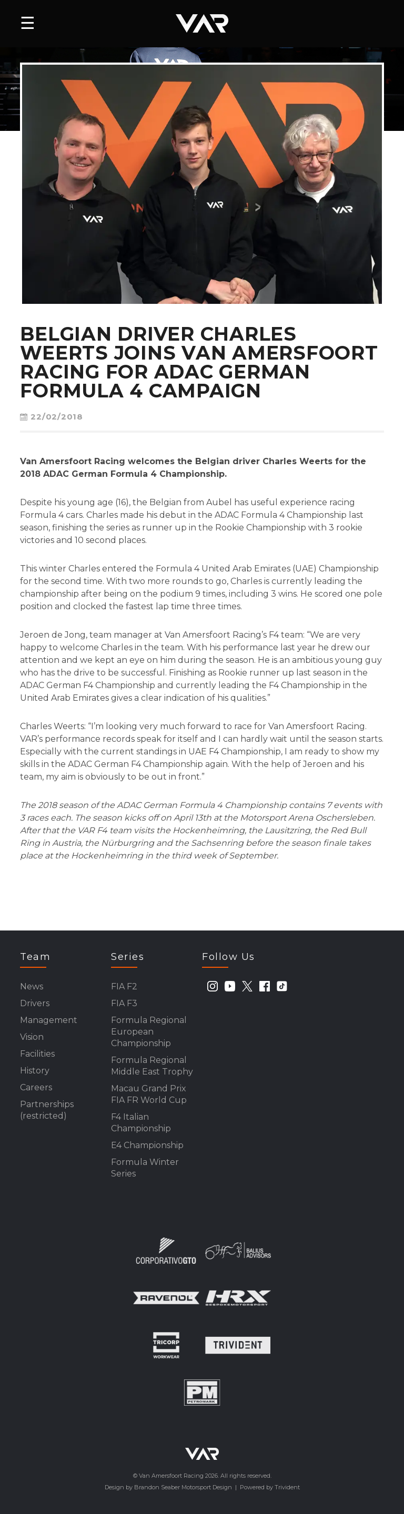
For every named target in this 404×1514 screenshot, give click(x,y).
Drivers (34, 1003)
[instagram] (212, 986)
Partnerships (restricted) (47, 1110)
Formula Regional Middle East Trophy (152, 1066)
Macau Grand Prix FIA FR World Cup (149, 1094)
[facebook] (264, 986)
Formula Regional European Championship (149, 1031)
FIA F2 (124, 986)
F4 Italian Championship (141, 1122)
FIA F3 (124, 1003)
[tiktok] (282, 986)
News (31, 986)
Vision (32, 1037)
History (34, 1071)
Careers (36, 1087)
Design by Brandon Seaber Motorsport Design (168, 1487)
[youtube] (230, 986)
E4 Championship (147, 1145)
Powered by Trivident (270, 1487)
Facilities (37, 1054)
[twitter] (247, 986)
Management (48, 1020)
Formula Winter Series (145, 1168)
